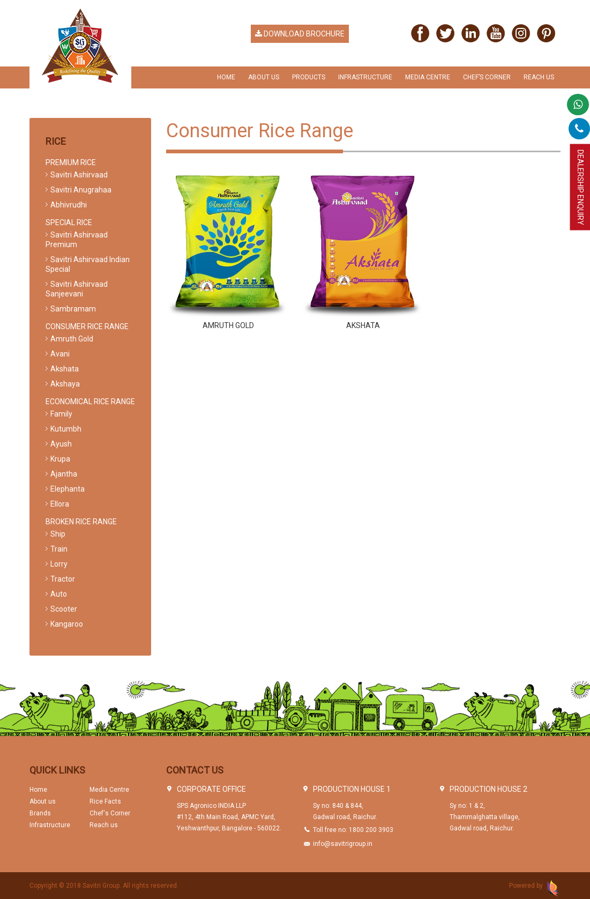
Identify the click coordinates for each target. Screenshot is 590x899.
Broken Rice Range (81, 521)
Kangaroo (66, 624)
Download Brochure (300, 33)
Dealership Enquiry (580, 187)
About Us (263, 77)
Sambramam (73, 308)
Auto (58, 594)
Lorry (59, 564)
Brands (40, 813)
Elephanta (67, 489)
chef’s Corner (487, 77)
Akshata (363, 325)
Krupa (60, 459)
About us (42, 801)
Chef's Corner (109, 813)
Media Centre (427, 77)
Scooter (63, 609)
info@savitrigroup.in (342, 844)
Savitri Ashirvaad (79, 174)
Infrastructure (365, 77)
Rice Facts (105, 801)
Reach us (539, 77)
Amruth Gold (228, 325)
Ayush (61, 444)
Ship (57, 534)
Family (61, 414)
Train (59, 549)
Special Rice (69, 222)
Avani (60, 354)
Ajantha (63, 474)
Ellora (59, 504)
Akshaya (65, 384)
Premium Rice (71, 162)
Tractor (62, 579)
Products (308, 77)
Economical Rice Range (90, 401)
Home (226, 77)
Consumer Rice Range (87, 326)
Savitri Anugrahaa (80, 189)
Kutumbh (65, 429)
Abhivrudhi (68, 204)
